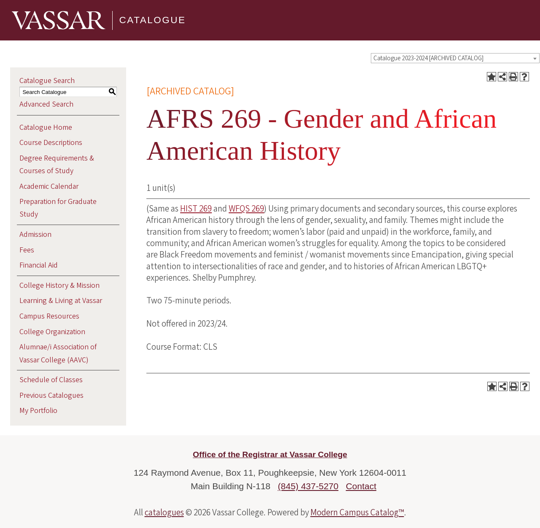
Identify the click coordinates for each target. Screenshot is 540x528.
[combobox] (455, 58)
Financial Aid (38, 265)
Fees (26, 250)
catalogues (164, 512)
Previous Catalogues (51, 395)
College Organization (52, 332)
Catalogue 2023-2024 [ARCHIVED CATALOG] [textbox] (428, 58)
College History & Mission (59, 285)
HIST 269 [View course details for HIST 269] (196, 208)
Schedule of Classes (51, 380)
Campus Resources (49, 316)
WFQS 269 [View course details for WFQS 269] (246, 208)
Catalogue (152, 20)
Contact (361, 486)
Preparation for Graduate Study (58, 208)
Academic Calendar (48, 186)
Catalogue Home (45, 127)
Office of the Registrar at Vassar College (270, 454)
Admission (35, 234)
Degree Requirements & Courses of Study (56, 164)
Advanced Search (46, 104)
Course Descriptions (50, 142)
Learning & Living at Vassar (60, 300)
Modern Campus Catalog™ (357, 512)
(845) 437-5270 (308, 486)
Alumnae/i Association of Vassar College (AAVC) (58, 353)
